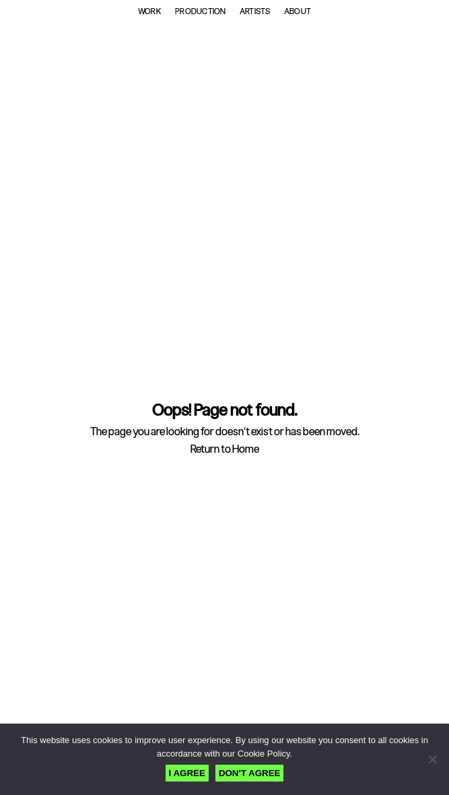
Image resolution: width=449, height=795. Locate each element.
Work (150, 11)
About (297, 11)
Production (200, 11)
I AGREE (187, 773)
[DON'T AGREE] (432, 759)
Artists (255, 11)
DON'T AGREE (250, 773)
